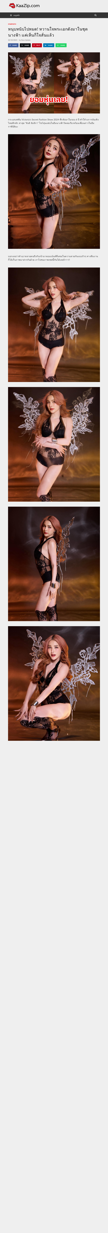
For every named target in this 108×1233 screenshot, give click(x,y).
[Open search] (95, 15)
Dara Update (25, 40)
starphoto (12, 24)
